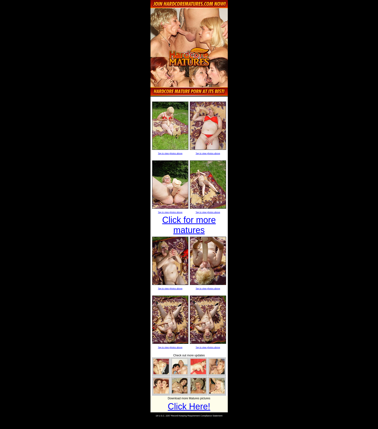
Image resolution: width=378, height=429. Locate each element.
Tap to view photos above (170, 153)
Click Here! (189, 406)
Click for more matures (189, 225)
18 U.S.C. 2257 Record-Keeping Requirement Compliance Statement (189, 416)
